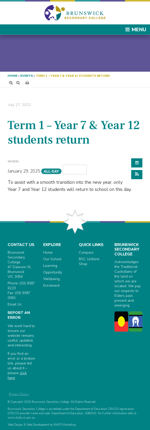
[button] (136, 174)
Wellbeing (51, 279)
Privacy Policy (19, 394)
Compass (86, 252)
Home (12, 76)
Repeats (75, 169)
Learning (50, 265)
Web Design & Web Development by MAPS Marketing (42, 425)
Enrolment (51, 285)
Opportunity (52, 272)
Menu (135, 29)
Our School (52, 259)
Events (26, 76)
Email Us (15, 304)
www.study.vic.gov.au (21, 418)
